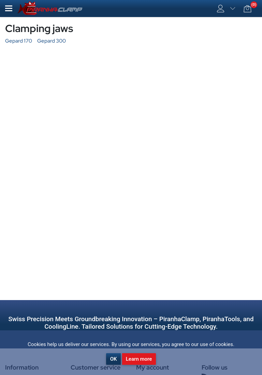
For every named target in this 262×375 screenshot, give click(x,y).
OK (113, 359)
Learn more (139, 359)
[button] (8, 8)
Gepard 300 (51, 40)
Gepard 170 (18, 40)
